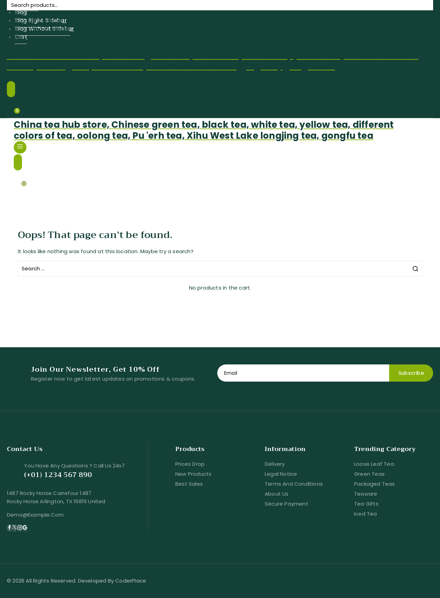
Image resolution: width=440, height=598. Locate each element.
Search (423, 12)
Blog (20, 12)
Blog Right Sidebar (39, 20)
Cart (21, 37)
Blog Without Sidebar (42, 28)
